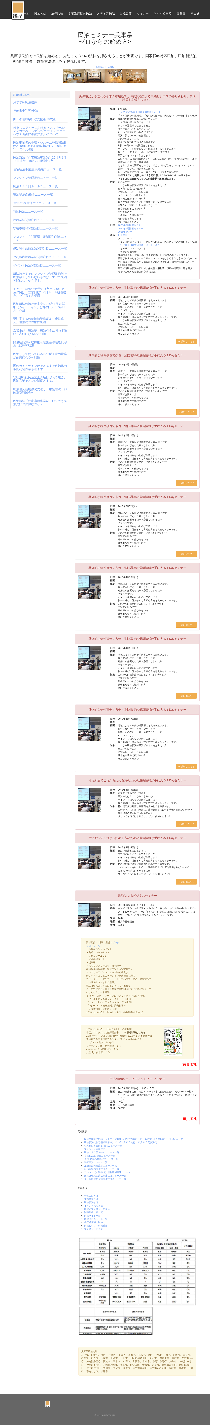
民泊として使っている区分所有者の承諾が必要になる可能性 (40, 355)
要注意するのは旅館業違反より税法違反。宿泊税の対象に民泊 (38, 320)
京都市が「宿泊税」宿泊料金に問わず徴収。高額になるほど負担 (40, 332)
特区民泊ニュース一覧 (95, 1162)
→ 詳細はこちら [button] (186, 341)
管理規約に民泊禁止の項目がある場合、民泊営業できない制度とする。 (40, 379)
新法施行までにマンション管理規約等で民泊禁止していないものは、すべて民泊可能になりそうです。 (40, 277)
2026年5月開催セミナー (130, 225)
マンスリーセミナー (94, 1228)
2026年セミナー (126, 231)
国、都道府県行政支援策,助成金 (34, 119)
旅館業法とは (91, 1199)
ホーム (24, 14)
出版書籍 (126, 14)
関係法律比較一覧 (93, 1212)
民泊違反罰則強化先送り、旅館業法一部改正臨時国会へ (40, 390)
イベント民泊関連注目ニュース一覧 (37, 265)
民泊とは (40, 14)
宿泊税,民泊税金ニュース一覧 (99, 1155)
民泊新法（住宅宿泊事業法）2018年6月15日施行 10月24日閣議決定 (120, 1142)
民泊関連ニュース (22, 94)
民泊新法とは (91, 1202)
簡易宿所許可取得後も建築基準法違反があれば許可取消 (40, 344)
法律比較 (57, 14)
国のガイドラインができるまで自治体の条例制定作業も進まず (40, 367)
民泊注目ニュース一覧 (95, 1218)
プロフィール (93, 945)
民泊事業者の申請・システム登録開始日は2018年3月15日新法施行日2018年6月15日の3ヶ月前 (133, 1139)
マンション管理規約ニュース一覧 (35, 178)
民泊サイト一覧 (92, 1215)
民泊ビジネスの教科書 (95, 1225)
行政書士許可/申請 (25, 111)
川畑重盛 (122, 235)
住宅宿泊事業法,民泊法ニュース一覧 (103, 1145)
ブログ (115, 942)
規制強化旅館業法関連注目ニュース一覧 (105, 1175)
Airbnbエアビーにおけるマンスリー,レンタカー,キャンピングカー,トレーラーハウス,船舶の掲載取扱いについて (39, 131)
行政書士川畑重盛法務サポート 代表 (140, 245)
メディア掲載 (106, 14)
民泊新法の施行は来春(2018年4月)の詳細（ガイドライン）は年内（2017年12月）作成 (39, 307)
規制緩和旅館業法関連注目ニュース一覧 (105, 1178)
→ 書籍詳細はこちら (135, 1032)
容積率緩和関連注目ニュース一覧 (101, 1168)
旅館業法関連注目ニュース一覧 (100, 1165)
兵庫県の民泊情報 (105, 67)
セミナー (143, 14)
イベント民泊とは (93, 1205)
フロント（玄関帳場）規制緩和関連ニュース (107, 1172)
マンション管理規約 (94, 1149)
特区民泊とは (91, 1195)
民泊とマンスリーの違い (97, 1208)
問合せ (195, 14)
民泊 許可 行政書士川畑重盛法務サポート (139, 112)
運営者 (181, 14)
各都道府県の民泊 (80, 14)
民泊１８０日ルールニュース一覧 (101, 1152)
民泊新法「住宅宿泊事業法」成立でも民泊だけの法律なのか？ (40, 402)
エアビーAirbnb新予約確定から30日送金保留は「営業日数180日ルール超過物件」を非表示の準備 (39, 292)
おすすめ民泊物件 (25, 102)
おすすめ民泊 (163, 14)
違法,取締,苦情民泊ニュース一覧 (101, 1158)
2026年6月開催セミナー (130, 228)
